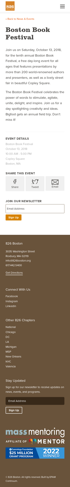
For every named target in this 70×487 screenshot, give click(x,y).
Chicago (11, 332)
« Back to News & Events (20, 19)
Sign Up (13, 217)
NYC (8, 362)
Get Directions (14, 273)
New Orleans (13, 356)
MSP (8, 352)
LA (7, 342)
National (11, 327)
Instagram (12, 301)
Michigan (11, 347)
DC (8, 337)
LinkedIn (11, 306)
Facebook (12, 296)
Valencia (11, 366)
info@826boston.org (18, 261)
